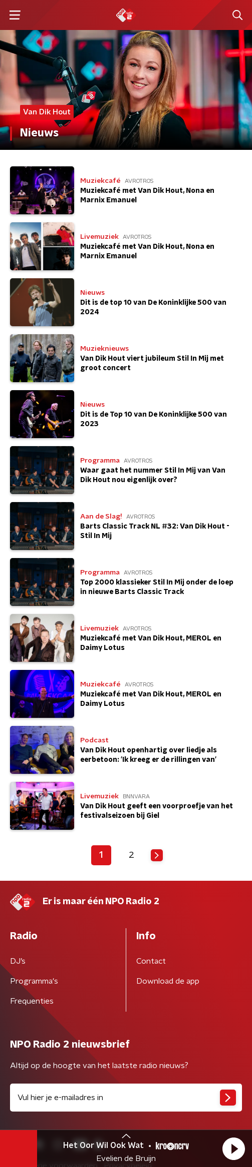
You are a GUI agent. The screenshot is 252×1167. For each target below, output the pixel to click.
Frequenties (32, 1001)
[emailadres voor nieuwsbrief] (126, 1098)
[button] (233, 1149)
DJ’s (18, 961)
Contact (151, 961)
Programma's (34, 981)
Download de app (167, 981)
